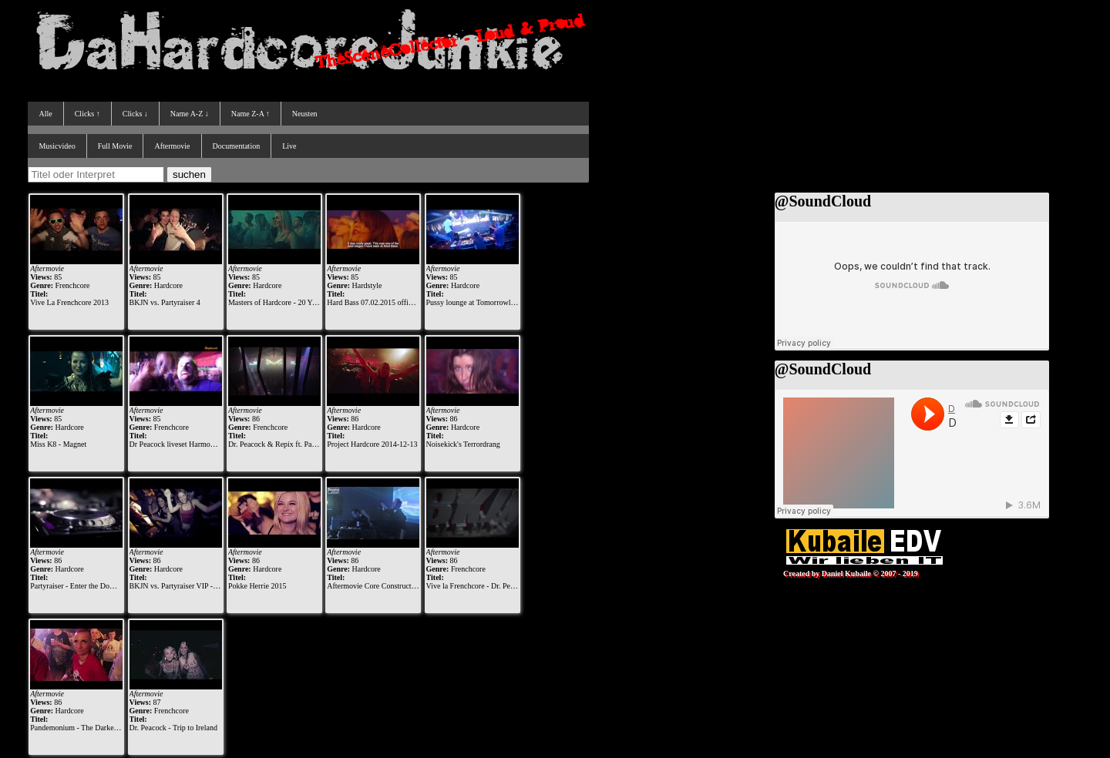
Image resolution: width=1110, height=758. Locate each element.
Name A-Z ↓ (189, 113)
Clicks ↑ (87, 113)
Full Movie (115, 146)
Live (289, 146)
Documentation (237, 146)
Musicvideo (57, 146)
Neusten (305, 113)
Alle (45, 113)
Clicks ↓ (135, 113)
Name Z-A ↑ (250, 113)
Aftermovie (172, 146)
